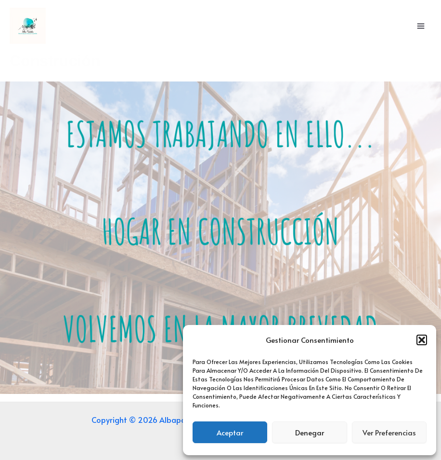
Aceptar (230, 432)
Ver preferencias (389, 432)
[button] (422, 340)
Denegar (309, 432)
